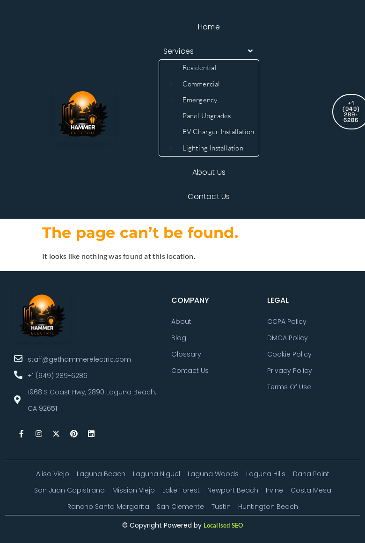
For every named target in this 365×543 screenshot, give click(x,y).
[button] (209, 51)
